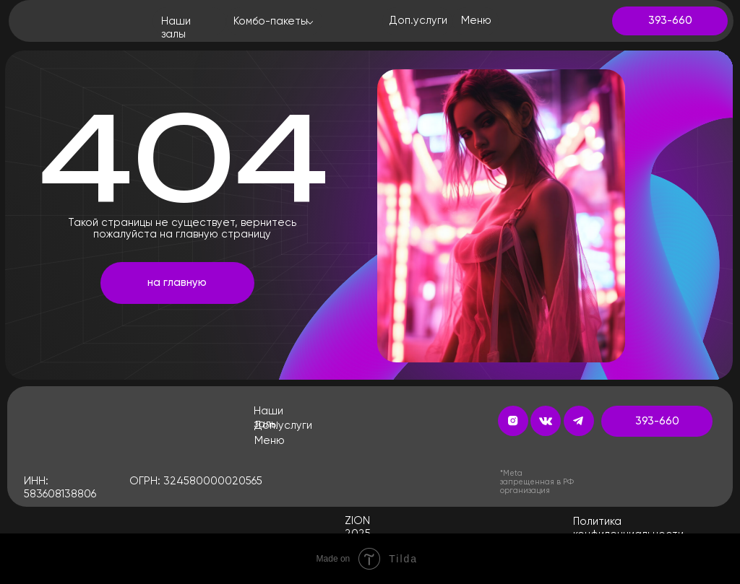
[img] (57, 20)
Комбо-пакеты (270, 21)
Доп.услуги (283, 425)
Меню (269, 440)
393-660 (670, 20)
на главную (177, 282)
